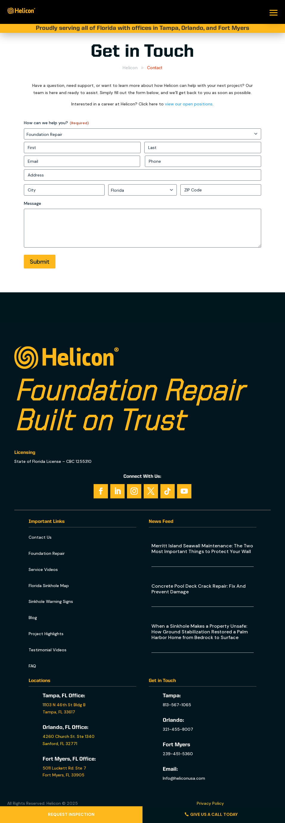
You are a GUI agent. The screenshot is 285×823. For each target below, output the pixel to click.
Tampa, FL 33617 (59, 712)
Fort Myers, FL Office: (69, 759)
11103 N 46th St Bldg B (64, 704)
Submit (39, 261)
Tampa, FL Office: (64, 695)
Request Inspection (71, 814)
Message (32, 203)
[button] (274, 12)
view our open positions (189, 104)
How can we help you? (56, 123)
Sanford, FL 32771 (60, 743)
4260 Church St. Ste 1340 (69, 736)
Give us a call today (214, 814)
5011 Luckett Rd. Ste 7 (64, 768)
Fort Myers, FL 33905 (63, 775)
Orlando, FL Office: (65, 727)
